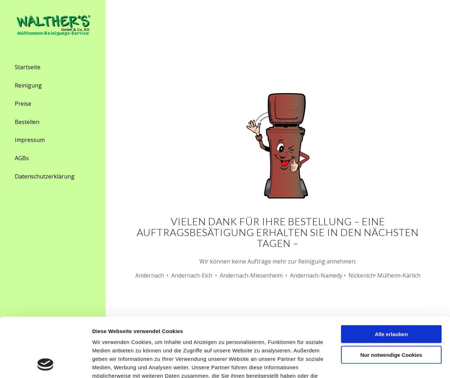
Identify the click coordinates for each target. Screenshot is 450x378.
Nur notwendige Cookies (391, 299)
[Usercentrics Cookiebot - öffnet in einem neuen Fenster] (45, 364)
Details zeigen (372, 364)
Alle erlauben (391, 278)
